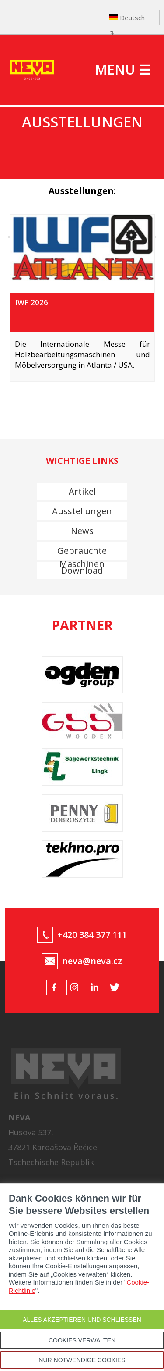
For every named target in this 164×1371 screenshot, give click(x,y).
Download (82, 570)
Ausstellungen (82, 511)
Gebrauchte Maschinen (82, 552)
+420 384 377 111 (92, 934)
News (82, 531)
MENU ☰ (122, 70)
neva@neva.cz (92, 961)
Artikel (82, 491)
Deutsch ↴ (127, 19)
